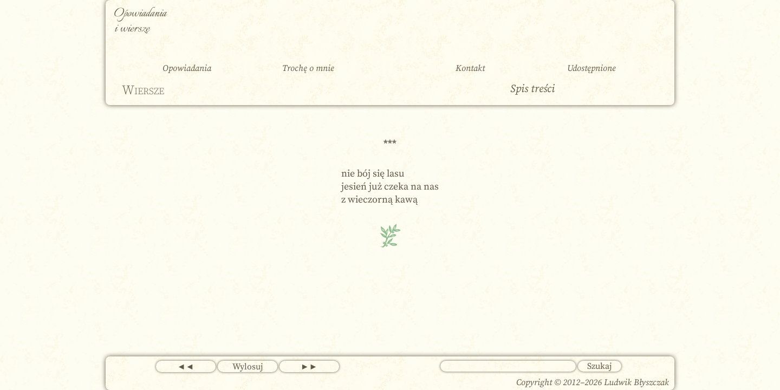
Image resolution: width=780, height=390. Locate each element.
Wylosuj (247, 366)
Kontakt (470, 68)
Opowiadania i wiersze (140, 21)
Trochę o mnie (308, 68)
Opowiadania (186, 68)
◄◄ (185, 366)
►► (309, 366)
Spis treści (532, 89)
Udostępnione (591, 68)
